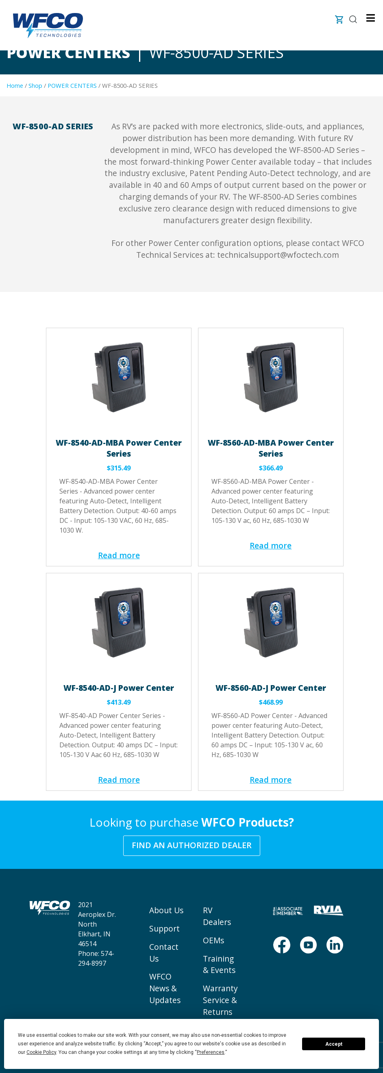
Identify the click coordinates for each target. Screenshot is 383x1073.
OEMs (213, 940)
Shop (35, 85)
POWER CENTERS (72, 85)
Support (164, 928)
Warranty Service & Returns (220, 1000)
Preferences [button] (210, 1052)
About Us (166, 910)
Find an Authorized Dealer (192, 845)
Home (15, 85)
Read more (119, 555)
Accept (333, 1044)
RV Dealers (217, 916)
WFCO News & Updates (165, 988)
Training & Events (219, 964)
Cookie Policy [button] (41, 1052)
